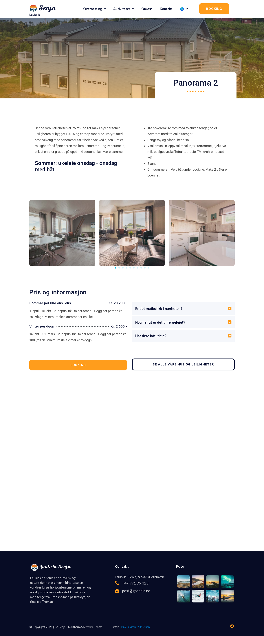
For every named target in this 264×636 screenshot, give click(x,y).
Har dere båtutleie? (152, 337)
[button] (214, 8)
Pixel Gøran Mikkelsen (135, 625)
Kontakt (166, 9)
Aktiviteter (123, 8)
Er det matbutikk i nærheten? (161, 309)
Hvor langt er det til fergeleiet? (163, 323)
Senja (47, 8)
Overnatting (94, 8)
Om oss (147, 9)
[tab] (183, 309)
